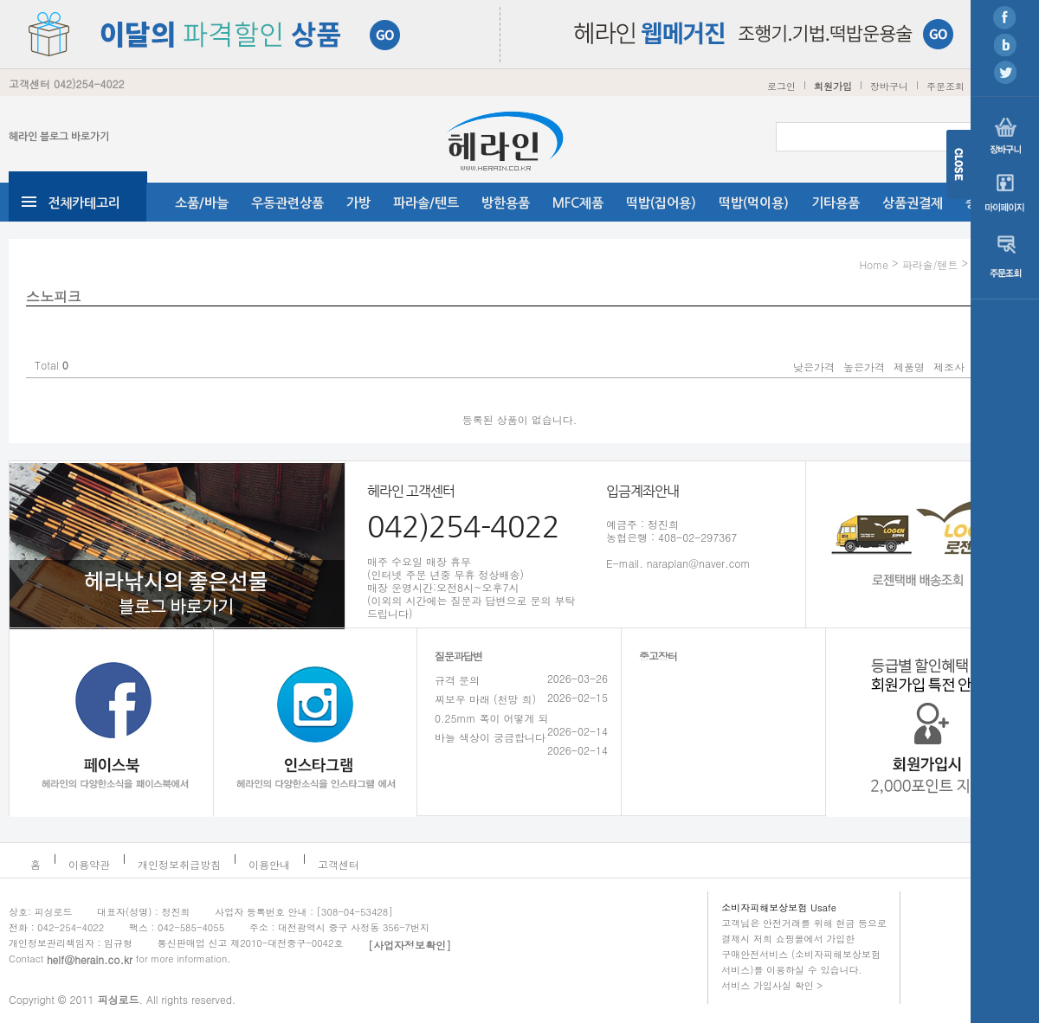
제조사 (949, 366)
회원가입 (833, 86)
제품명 (909, 366)
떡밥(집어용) (661, 202)
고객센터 (338, 864)
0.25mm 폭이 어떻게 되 (492, 718)
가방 (358, 202)
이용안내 (269, 864)
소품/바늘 (202, 202)
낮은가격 (814, 366)
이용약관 (89, 864)
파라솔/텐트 (426, 202)
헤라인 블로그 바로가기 (59, 137)
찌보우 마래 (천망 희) (485, 699)
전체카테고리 (84, 202)
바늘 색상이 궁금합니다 (490, 737)
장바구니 (889, 86)
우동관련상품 (287, 202)
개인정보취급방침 (179, 864)
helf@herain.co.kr (89, 959)
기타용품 (835, 202)
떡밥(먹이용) (754, 202)
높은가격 (864, 366)
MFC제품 (577, 202)
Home (873, 264)
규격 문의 (457, 679)
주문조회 (945, 86)
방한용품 (505, 202)
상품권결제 (912, 202)
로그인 (781, 86)
